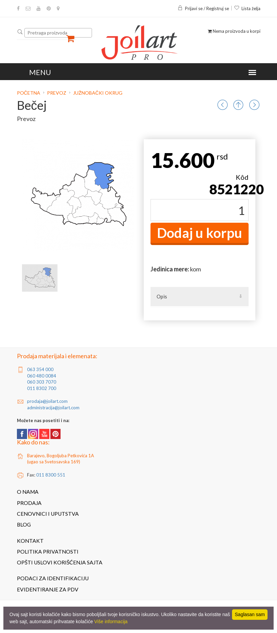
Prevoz (56, 93)
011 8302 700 (41, 388)
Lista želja (247, 8)
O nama (28, 492)
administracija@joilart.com (53, 407)
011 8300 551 (50, 475)
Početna (29, 93)
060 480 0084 (41, 376)
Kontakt (30, 541)
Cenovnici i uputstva (48, 514)
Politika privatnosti (47, 552)
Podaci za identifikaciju (53, 578)
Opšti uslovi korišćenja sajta (59, 562)
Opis (162, 296)
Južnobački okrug (97, 93)
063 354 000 (40, 369)
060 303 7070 (41, 382)
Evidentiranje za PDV (47, 589)
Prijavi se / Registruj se (203, 8)
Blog (24, 524)
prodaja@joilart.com (47, 401)
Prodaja (29, 503)
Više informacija (111, 621)
